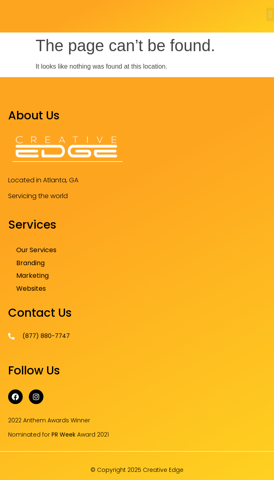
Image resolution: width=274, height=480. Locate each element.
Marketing (32, 275)
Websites (31, 288)
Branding (30, 263)
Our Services (36, 250)
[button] (270, 14)
